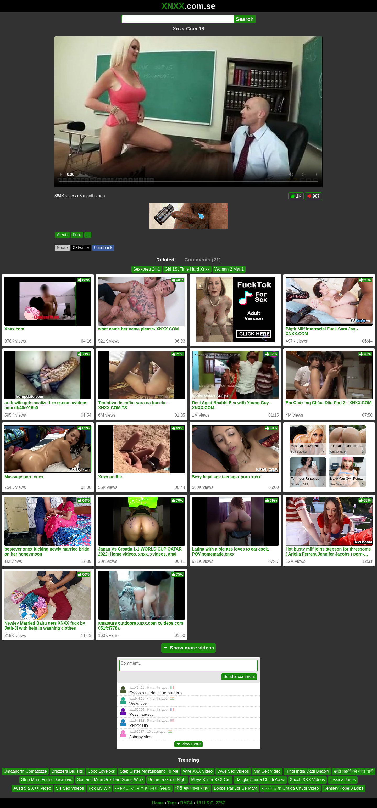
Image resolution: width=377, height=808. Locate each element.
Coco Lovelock (101, 771)
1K (296, 196)
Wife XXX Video (198, 771)
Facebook (103, 247)
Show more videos (188, 647)
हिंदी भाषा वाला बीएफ (192, 788)
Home (158, 803)
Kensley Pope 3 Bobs (344, 788)
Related (165, 259)
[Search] (177, 19)
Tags (172, 803)
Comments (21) (203, 259)
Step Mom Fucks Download (47, 779)
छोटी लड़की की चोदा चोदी (353, 771)
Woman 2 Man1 (229, 269)
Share (62, 247)
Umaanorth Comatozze (25, 771)
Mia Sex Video (267, 771)
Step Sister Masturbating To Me (149, 771)
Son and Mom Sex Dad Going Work (110, 779)
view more (188, 744)
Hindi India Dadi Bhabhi (307, 771)
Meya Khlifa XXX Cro (210, 779)
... (88, 235)
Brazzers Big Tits (67, 771)
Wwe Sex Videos (233, 771)
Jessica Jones (343, 779)
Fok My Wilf (100, 788)
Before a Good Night (167, 779)
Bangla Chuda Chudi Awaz (260, 779)
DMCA (186, 803)
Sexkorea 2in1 (146, 269)
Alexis (62, 235)
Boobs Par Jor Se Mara (235, 788)
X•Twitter (81, 247)
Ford (77, 235)
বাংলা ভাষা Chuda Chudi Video (290, 788)
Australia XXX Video (32, 788)
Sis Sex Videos (70, 788)
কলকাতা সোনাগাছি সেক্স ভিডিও (142, 788)
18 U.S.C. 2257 (210, 803)
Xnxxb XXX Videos (307, 779)
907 (313, 196)
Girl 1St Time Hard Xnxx (187, 269)
